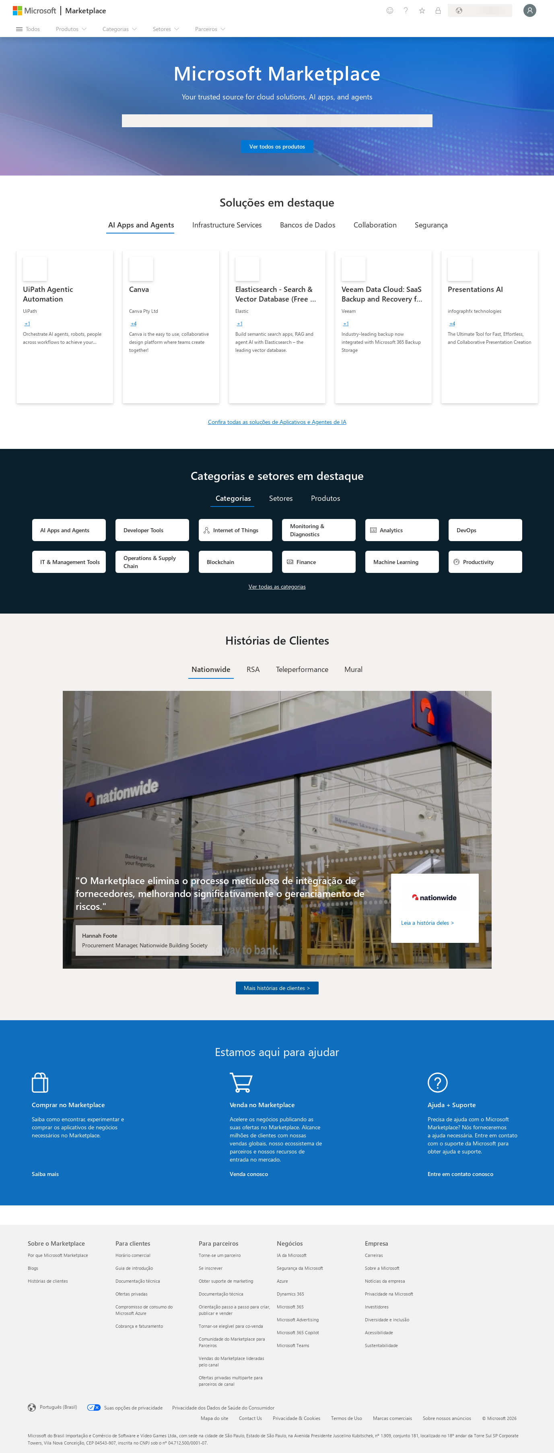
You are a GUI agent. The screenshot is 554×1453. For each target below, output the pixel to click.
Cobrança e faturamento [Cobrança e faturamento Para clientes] (139, 1326)
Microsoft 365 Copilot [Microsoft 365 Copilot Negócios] (298, 1332)
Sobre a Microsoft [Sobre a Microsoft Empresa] (382, 1268)
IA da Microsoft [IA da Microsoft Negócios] (292, 1255)
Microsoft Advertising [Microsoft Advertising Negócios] (298, 1320)
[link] (64, 326)
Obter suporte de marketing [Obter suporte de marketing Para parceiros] (226, 1281)
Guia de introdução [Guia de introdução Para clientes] (134, 1268)
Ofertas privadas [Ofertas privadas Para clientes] (131, 1294)
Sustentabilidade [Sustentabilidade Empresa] (381, 1345)
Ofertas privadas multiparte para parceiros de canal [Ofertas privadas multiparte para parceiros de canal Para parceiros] (231, 1380)
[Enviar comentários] (389, 10)
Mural (353, 669)
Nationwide (211, 669)
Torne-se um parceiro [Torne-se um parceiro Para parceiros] (220, 1255)
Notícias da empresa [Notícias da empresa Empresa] (385, 1281)
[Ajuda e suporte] (406, 10)
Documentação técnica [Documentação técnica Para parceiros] (221, 1294)
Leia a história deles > (428, 922)
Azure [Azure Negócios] (282, 1281)
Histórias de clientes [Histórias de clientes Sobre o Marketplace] (48, 1281)
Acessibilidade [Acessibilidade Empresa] (379, 1332)
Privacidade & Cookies (296, 1418)
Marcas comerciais (392, 1418)
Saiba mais (45, 1174)
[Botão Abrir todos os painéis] (28, 29)
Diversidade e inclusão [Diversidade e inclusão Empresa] (387, 1320)
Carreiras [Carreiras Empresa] (374, 1255)
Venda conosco (249, 1174)
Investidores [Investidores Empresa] (377, 1307)
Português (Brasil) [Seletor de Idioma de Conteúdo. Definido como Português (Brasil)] (58, 1406)
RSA (253, 669)
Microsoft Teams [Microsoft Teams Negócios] (293, 1345)
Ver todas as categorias (277, 586)
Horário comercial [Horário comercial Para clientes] (132, 1255)
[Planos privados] (438, 10)
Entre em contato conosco (460, 1174)
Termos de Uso (346, 1418)
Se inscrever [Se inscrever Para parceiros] (210, 1268)
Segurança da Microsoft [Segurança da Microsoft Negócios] (300, 1268)
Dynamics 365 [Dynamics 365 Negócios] (290, 1294)
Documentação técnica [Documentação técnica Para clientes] (137, 1281)
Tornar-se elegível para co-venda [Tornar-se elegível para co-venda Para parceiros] (231, 1326)
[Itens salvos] (422, 10)
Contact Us (250, 1418)
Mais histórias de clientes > (277, 988)
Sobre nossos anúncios (447, 1418)
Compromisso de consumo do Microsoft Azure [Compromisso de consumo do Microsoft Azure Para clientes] (144, 1310)
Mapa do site (214, 1418)
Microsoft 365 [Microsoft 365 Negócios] (290, 1307)
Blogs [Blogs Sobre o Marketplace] (33, 1268)
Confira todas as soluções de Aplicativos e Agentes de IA (277, 422)
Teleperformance (302, 669)
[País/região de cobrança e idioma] (480, 10)
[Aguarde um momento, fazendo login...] (530, 10)
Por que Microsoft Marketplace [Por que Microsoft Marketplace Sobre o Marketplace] (58, 1255)
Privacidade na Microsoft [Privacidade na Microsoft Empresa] (389, 1294)
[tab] (140, 225)
